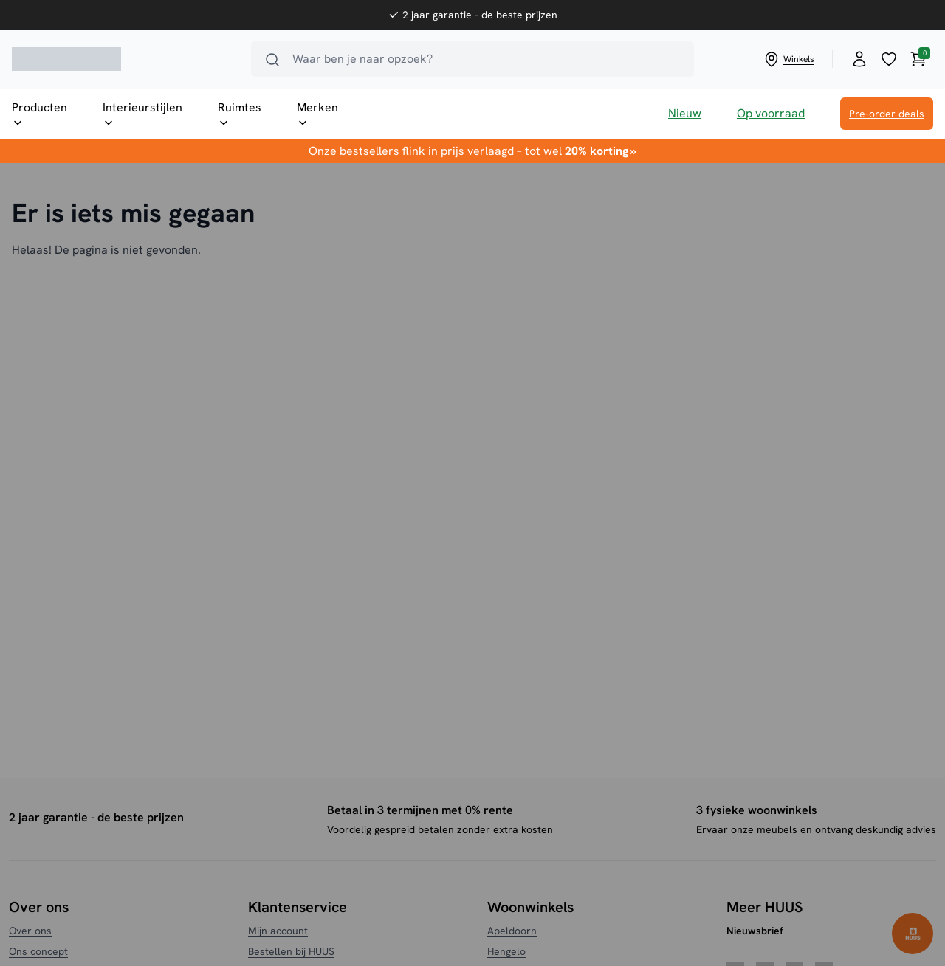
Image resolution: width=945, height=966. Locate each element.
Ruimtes (239, 114)
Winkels (788, 59)
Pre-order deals (886, 113)
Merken (317, 114)
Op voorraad (771, 113)
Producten (39, 114)
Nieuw (684, 113)
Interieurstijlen (142, 114)
